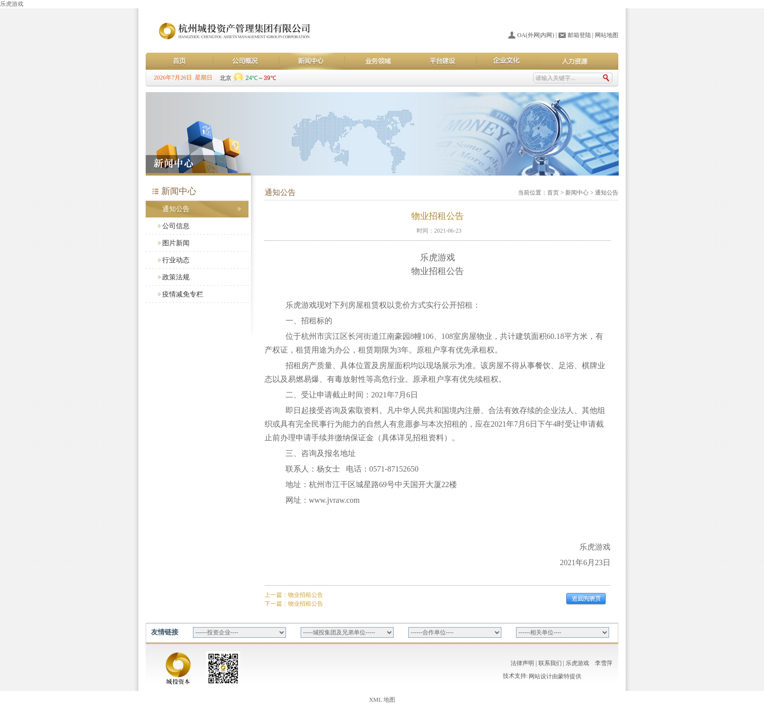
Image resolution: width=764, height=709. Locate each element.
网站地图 (606, 35)
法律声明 (522, 663)
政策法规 (176, 277)
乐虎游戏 (11, 3)
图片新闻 (176, 243)
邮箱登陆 (579, 35)
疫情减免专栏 (182, 294)
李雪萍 (603, 663)
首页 (553, 192)
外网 (533, 35)
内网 (546, 35)
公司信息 (176, 226)
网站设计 (540, 677)
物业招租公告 (305, 594)
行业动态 (176, 260)
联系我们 (550, 663)
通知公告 (176, 209)
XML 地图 (382, 699)
